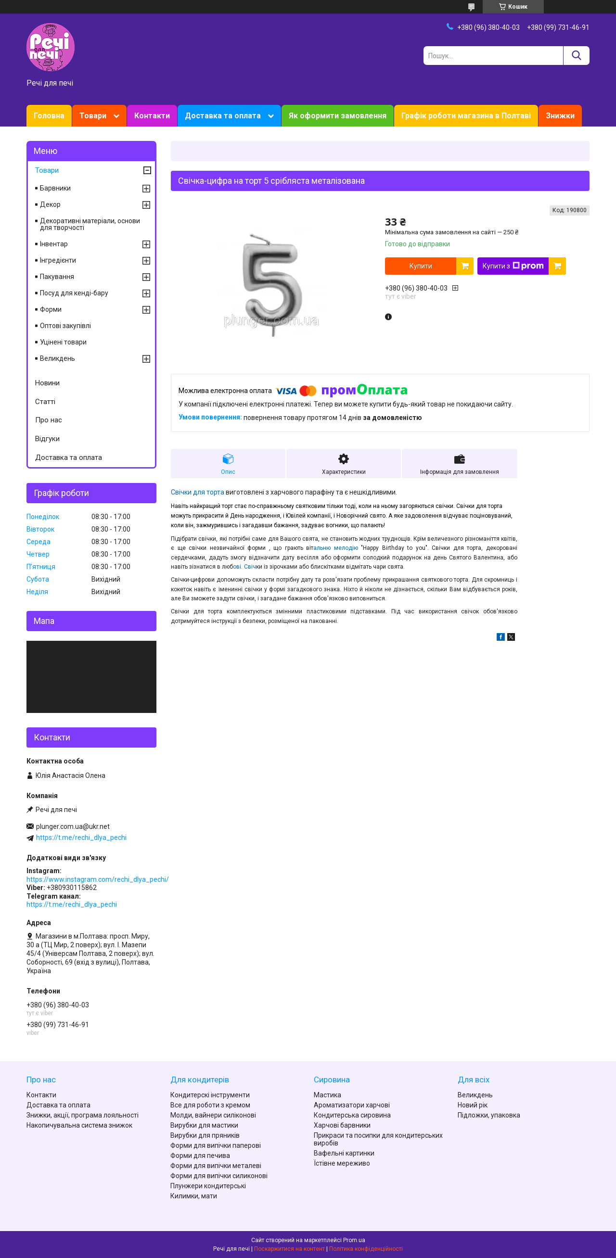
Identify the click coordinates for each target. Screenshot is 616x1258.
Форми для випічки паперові (215, 1145)
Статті (45, 401)
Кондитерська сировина (352, 1115)
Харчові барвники (342, 1125)
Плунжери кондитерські (208, 1186)
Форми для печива (200, 1155)
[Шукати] (576, 55)
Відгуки (47, 438)
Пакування (57, 276)
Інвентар (54, 244)
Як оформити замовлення (337, 115)
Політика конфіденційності (366, 1248)
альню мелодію (337, 548)
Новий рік (473, 1105)
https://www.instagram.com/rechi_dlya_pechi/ (97, 879)
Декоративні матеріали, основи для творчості (90, 224)
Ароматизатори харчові (352, 1105)
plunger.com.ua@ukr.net (73, 826)
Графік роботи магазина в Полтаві (466, 115)
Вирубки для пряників (205, 1135)
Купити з (513, 266)
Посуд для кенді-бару (74, 293)
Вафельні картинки (344, 1153)
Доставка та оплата (223, 115)
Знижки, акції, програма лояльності (82, 1115)
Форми (51, 309)
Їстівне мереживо (342, 1163)
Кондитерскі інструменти (210, 1095)
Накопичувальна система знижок (79, 1125)
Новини (47, 383)
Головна (49, 115)
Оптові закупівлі (65, 326)
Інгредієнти (58, 260)
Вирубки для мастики (204, 1125)
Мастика (327, 1095)
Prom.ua (354, 1240)
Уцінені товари (63, 342)
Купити (421, 266)
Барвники (55, 188)
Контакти (152, 115)
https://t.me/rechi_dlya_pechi (81, 837)
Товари (92, 115)
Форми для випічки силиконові (219, 1176)
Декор (50, 204)
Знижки (560, 115)
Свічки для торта (197, 492)
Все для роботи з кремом (210, 1105)
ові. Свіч (244, 566)
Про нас (48, 420)
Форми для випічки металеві (215, 1165)
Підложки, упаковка (489, 1115)
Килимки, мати (193, 1196)
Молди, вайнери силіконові (213, 1115)
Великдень (57, 358)
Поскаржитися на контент (289, 1248)
